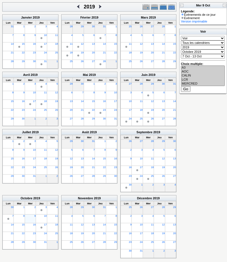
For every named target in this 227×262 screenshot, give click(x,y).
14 (12, 43)
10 (45, 35)
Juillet (26, 132)
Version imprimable (194, 21)
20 (93, 52)
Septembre (145, 132)
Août (85, 132)
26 (82, 61)
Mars (144, 17)
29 (23, 61)
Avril (26, 74)
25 (56, 52)
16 (34, 43)
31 (12, 26)
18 (56, 43)
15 (23, 43)
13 (93, 43)
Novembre (85, 198)
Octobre (26, 198)
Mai (85, 74)
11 (56, 35)
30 (34, 61)
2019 (36, 17)
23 (34, 52)
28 (12, 61)
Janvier (26, 17)
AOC (202, 72)
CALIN (202, 76)
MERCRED (202, 84)
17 (45, 43)
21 (12, 52)
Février (85, 17)
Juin (144, 74)
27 (93, 61)
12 (82, 43)
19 (82, 52)
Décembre (144, 198)
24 (45, 52)
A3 (202, 68)
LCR (202, 80)
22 (23, 52)
